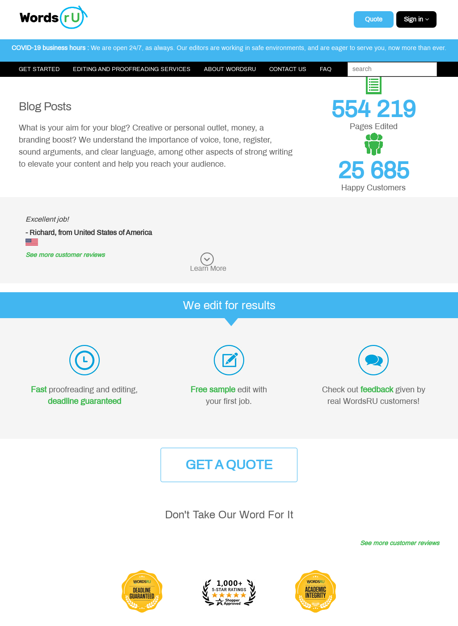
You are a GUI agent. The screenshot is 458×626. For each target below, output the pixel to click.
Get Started (39, 69)
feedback (376, 389)
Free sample (213, 389)
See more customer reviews (65, 255)
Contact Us (287, 69)
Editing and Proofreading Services (132, 69)
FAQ (325, 69)
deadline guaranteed (84, 401)
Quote (373, 19)
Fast (39, 389)
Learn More (208, 268)
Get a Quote (229, 465)
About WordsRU (230, 69)
